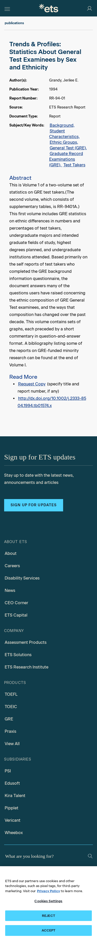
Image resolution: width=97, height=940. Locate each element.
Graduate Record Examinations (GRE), (66, 159)
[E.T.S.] (48, 8)
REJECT (48, 916)
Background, (62, 125)
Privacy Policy (48, 891)
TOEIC (11, 706)
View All (12, 743)
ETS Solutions (18, 654)
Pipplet (11, 808)
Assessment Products (26, 642)
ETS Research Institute (26, 667)
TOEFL (11, 694)
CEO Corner (16, 602)
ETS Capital (16, 615)
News (10, 590)
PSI (8, 771)
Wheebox (14, 832)
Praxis (10, 731)
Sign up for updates (34, 505)
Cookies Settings (48, 901)
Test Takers (74, 164)
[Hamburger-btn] (7, 8)
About (11, 553)
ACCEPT (49, 930)
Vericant (12, 820)
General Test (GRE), (68, 148)
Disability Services (22, 578)
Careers (12, 565)
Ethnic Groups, (64, 142)
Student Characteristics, (64, 134)
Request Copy (32, 384)
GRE (9, 719)
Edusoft (12, 783)
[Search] (90, 856)
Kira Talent (15, 795)
